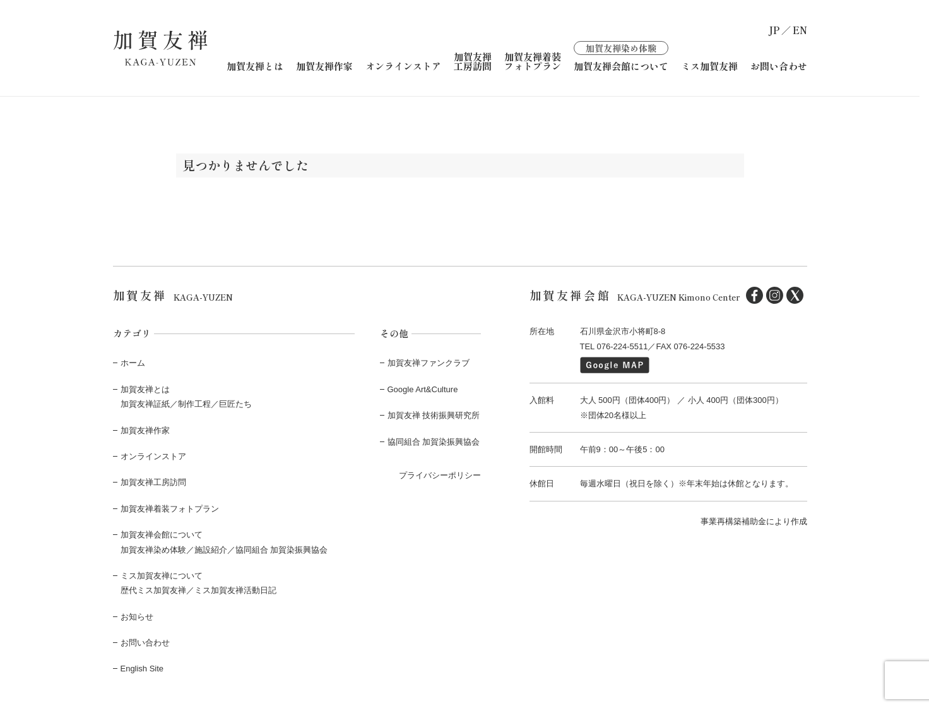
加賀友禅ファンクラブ (429, 363)
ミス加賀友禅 (709, 66)
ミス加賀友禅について (162, 575)
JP (774, 30)
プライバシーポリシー (440, 475)
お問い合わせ (778, 66)
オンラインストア (403, 66)
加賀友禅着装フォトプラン (532, 61)
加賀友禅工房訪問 (473, 61)
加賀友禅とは (255, 66)
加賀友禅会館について (621, 56)
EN (800, 30)
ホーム (133, 363)
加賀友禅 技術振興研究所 (434, 415)
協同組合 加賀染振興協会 (434, 442)
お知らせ (137, 616)
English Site (142, 668)
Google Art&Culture (423, 389)
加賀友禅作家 (324, 66)
